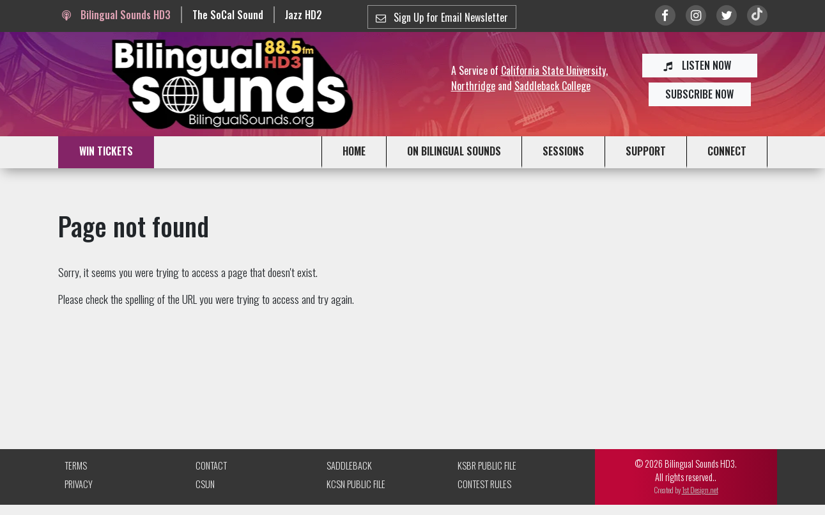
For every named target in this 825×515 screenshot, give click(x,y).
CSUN (205, 484)
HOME (354, 151)
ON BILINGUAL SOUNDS (454, 151)
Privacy (79, 484)
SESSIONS (563, 151)
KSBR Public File (487, 465)
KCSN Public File (356, 484)
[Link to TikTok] (757, 15)
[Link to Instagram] (696, 15)
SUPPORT (646, 151)
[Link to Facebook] (665, 15)
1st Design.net (700, 489)
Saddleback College (552, 85)
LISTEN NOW (699, 65)
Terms (76, 465)
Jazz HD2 (303, 14)
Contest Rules (484, 484)
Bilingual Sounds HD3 (116, 14)
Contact (211, 465)
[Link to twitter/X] (726, 15)
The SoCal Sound (227, 14)
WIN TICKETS (106, 151)
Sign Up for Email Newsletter (442, 17)
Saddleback (349, 465)
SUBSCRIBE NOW (699, 94)
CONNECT (726, 151)
